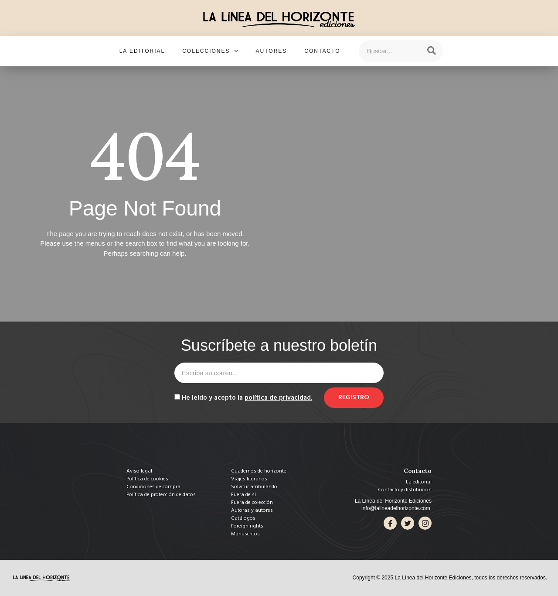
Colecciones (210, 51)
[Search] (431, 51)
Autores (271, 51)
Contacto (322, 51)
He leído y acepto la (247, 398)
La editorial (142, 51)
